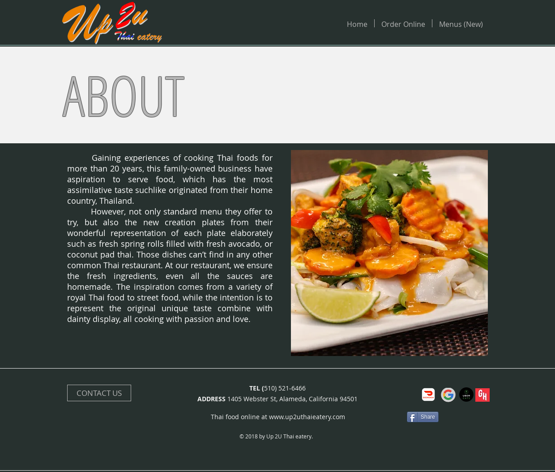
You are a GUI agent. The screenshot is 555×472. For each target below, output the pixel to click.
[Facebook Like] (380, 416)
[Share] (423, 417)
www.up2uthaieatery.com (307, 416)
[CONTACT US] (99, 393)
